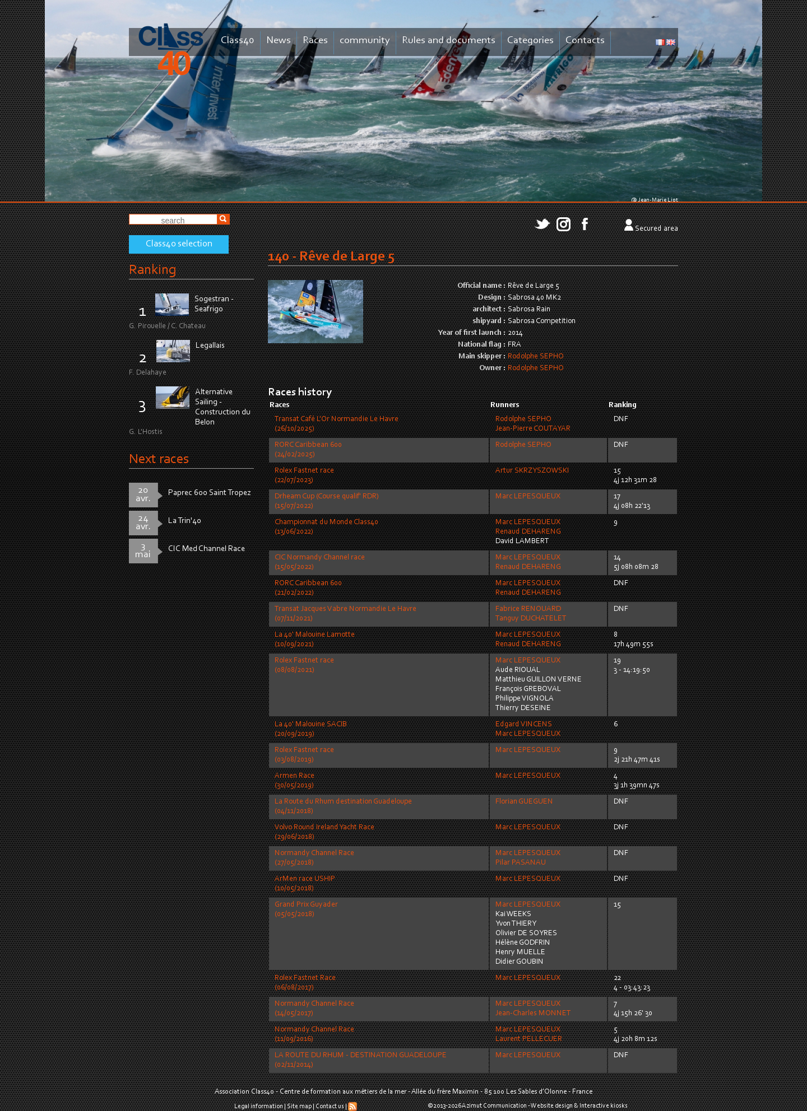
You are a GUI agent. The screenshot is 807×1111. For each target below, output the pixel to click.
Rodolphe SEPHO (536, 357)
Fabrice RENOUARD (528, 609)
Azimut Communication (494, 1106)
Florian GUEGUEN (524, 802)
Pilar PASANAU (520, 863)
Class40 (237, 40)
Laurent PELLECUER (528, 1039)
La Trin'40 (184, 521)
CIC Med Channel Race (206, 549)
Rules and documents (448, 40)
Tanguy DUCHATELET (531, 619)
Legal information (258, 1106)
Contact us (330, 1106)
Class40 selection (179, 244)
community (365, 40)
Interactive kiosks (603, 1106)
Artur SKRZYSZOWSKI (532, 471)
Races (315, 40)
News (278, 40)
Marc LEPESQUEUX (527, 497)
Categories (530, 40)
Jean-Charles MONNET (533, 1013)
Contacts (585, 40)
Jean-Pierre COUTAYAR (533, 429)
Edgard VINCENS (523, 725)
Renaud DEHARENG (528, 532)
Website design (552, 1106)
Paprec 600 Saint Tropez (209, 493)
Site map (299, 1106)
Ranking (152, 270)
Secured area (656, 229)
